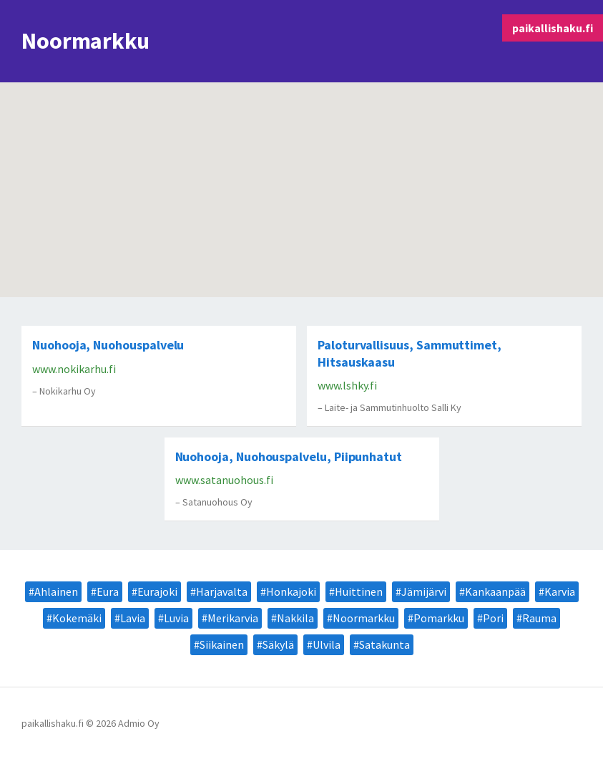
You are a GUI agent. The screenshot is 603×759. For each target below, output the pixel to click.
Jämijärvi (423, 591)
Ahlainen (56, 591)
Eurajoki (157, 591)
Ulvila (326, 644)
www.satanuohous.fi (224, 480)
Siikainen (222, 644)
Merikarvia (232, 618)
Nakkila (295, 618)
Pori (493, 618)
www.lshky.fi (347, 385)
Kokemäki (77, 618)
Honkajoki (291, 591)
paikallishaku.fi (552, 28)
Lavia (132, 618)
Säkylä (278, 644)
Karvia (559, 591)
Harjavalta (221, 591)
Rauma (539, 618)
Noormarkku (364, 618)
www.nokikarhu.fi (74, 369)
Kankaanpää (495, 591)
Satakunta (384, 644)
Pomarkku (438, 618)
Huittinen (359, 591)
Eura (108, 591)
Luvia (176, 618)
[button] (498, 229)
